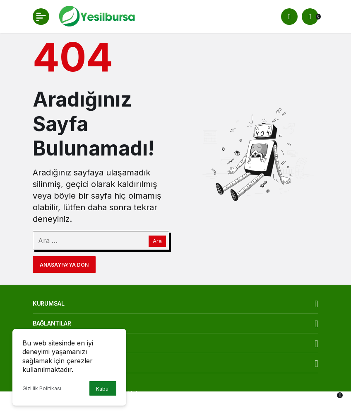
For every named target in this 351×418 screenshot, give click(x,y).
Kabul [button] (103, 389)
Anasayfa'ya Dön (64, 265)
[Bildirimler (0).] (310, 16)
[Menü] (41, 16)
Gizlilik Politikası (41, 388)
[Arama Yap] (289, 16)
